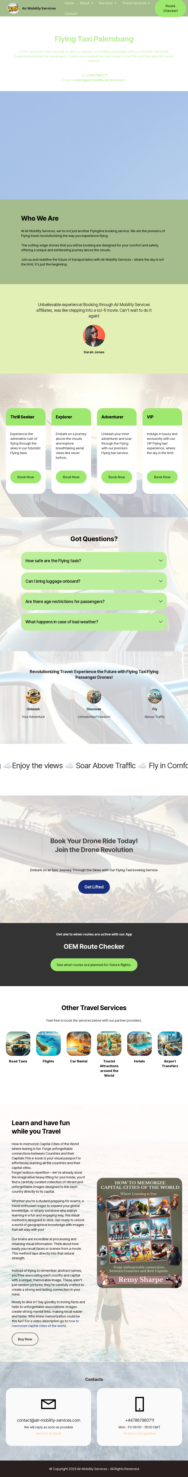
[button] (94, 561)
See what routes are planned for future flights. (94, 965)
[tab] (94, 561)
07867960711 (97, 75)
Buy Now (25, 1339)
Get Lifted (94, 886)
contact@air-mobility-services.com (99, 80)
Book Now (25, 477)
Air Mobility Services (39, 8)
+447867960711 (139, 1420)
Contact (71, 14)
